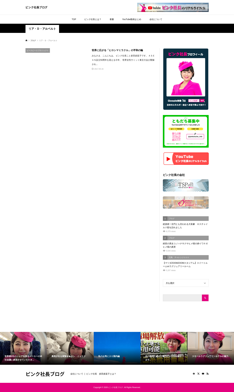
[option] (23, 348)
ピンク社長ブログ (36, 7)
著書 (112, 19)
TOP (74, 19)
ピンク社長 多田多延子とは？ (101, 374)
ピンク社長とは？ (92, 19)
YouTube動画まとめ (131, 19)
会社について (155, 19)
